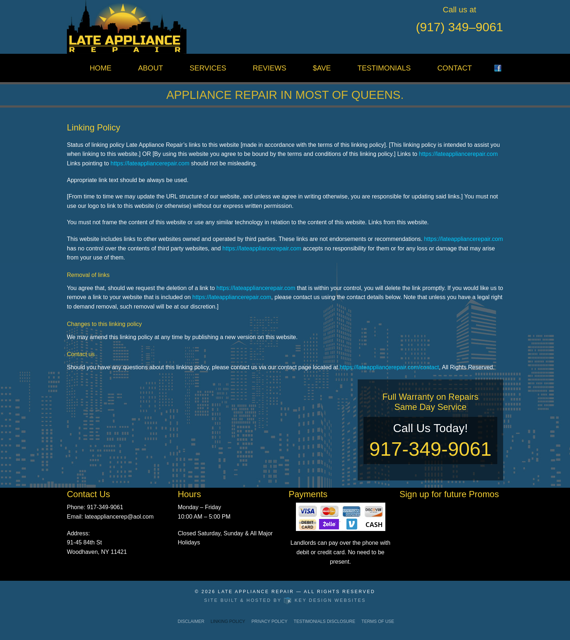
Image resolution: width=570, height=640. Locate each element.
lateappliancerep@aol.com (119, 517)
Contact (454, 68)
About (150, 68)
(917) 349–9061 (459, 27)
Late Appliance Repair (256, 591)
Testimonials (384, 68)
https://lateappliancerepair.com (458, 154)
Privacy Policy (270, 621)
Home (101, 68)
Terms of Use (377, 621)
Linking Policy (227, 621)
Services (208, 68)
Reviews (269, 68)
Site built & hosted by (285, 600)
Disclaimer (191, 621)
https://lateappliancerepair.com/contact (389, 367)
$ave (322, 68)
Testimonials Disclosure (324, 621)
